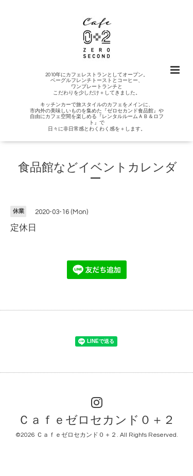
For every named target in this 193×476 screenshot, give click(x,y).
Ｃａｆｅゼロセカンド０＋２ (96, 420)
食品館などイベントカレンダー (97, 173)
